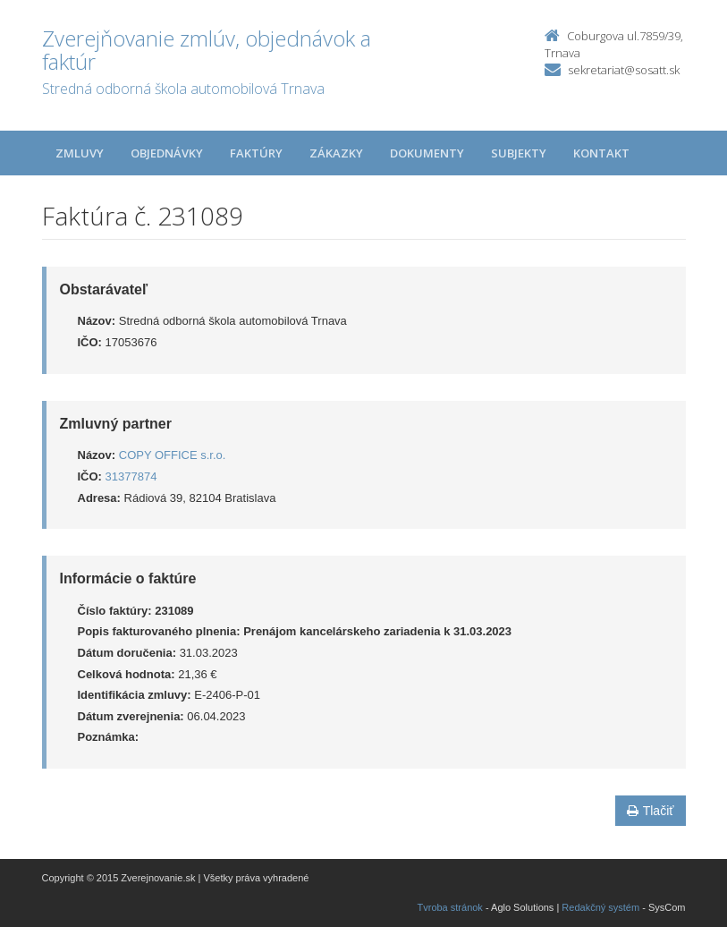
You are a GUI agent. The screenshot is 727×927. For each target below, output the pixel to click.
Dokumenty (427, 153)
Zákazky (336, 153)
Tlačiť (650, 811)
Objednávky (167, 153)
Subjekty (518, 153)
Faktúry (256, 153)
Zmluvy (79, 153)
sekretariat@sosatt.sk (624, 70)
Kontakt (601, 153)
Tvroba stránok (450, 907)
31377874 (131, 476)
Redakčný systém (600, 907)
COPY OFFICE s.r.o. (172, 455)
